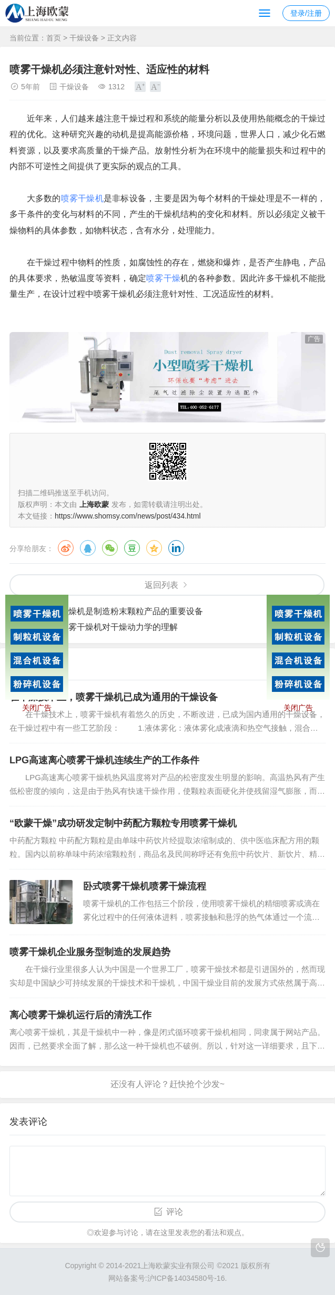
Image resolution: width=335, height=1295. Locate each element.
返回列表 (161, 585)
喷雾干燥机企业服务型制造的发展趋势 (89, 952)
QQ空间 (154, 548)
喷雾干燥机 (82, 198)
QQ (88, 548)
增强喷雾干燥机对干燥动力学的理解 (110, 627)
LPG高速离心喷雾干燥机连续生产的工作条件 (104, 760)
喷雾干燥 (163, 278)
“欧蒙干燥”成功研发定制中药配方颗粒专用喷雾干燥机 (123, 823)
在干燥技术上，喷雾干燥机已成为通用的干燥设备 (113, 697)
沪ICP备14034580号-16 (186, 1278)
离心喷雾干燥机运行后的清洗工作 (80, 1015)
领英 (176, 548)
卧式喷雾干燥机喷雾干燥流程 (144, 886)
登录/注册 (306, 13)
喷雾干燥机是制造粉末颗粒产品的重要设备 (123, 611)
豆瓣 (132, 548)
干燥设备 (84, 38)
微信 (110, 548)
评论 (174, 1211)
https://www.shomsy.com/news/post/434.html (128, 516)
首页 (53, 38)
